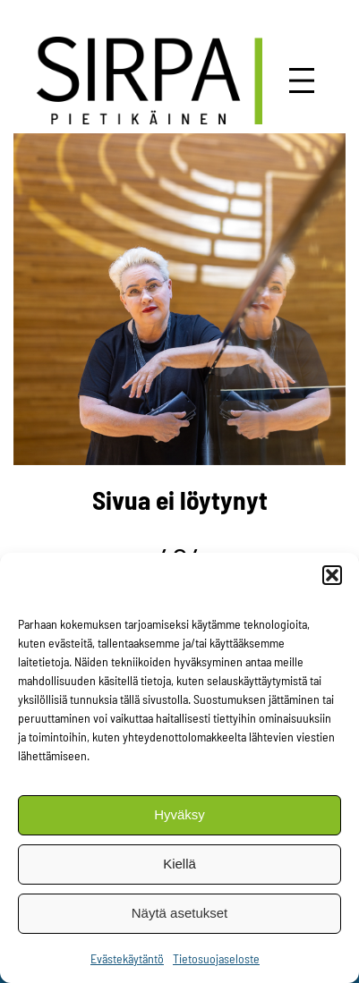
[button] (332, 575)
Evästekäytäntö (127, 958)
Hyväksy (179, 814)
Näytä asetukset (180, 912)
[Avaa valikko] (301, 80)
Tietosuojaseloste (216, 958)
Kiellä (179, 863)
